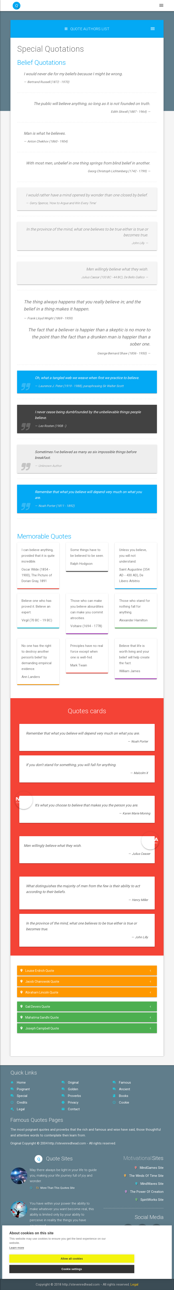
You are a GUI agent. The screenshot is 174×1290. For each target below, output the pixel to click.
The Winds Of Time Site (146, 1176)
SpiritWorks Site (152, 1200)
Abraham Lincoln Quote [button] (39, 992)
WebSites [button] (88, 5)
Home (18, 1083)
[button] (87, 29)
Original (70, 1083)
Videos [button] (108, 5)
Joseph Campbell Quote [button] (39, 1028)
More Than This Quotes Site (57, 1187)
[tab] (87, 970)
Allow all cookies (31, 1266)
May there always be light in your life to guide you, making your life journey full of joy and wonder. (63, 1175)
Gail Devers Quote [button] (35, 1006)
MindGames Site (152, 1168)
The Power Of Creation (147, 1192)
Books (120, 1096)
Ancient (121, 1089)
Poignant (20, 1089)
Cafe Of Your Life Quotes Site (58, 1232)
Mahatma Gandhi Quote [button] (39, 1017)
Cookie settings (75, 1266)
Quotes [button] (67, 5)
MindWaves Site (152, 1184)
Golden (69, 1089)
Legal (17, 1109)
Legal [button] (144, 5)
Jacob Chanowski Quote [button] (39, 981)
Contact (70, 1109)
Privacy (69, 1102)
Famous (122, 1083)
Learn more (16, 1256)
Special (18, 1096)
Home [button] (49, 5)
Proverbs (71, 1096)
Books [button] (127, 5)
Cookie (121, 1102)
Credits (18, 1102)
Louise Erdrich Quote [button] (37, 970)
